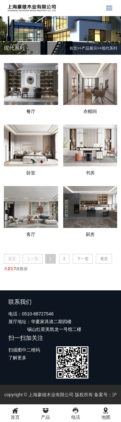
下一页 (82, 259)
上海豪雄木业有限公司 (51, 394)
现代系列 (109, 48)
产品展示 (89, 48)
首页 (73, 48)
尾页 (104, 259)
